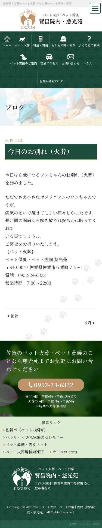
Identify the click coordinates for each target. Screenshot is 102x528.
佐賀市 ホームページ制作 (84, 524)
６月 (87, 322)
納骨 (14, 315)
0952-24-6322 (53, 384)
